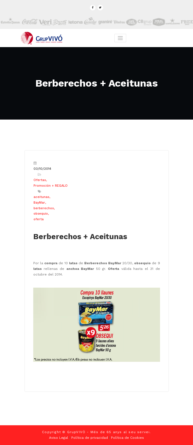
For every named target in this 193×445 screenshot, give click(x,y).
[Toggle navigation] (120, 38)
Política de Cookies (127, 438)
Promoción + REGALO (51, 186)
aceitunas (41, 197)
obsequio (41, 213)
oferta (39, 219)
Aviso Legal (58, 438)
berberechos (44, 208)
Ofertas (40, 180)
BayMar (39, 202)
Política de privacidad (89, 438)
